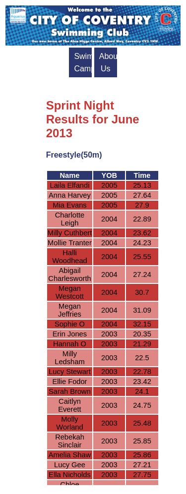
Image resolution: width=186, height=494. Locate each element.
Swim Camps (83, 62)
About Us (108, 62)
